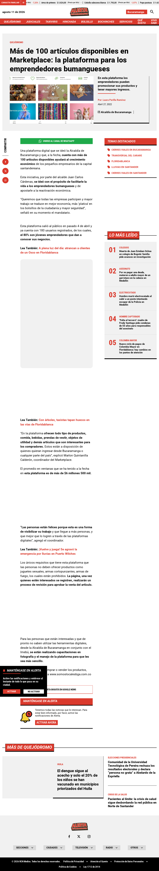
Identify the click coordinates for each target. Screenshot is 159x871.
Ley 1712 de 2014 (91, 867)
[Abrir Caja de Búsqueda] (152, 12)
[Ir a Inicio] (79, 11)
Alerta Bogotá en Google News (56, 689)
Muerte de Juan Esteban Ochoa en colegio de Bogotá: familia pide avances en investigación (135, 254)
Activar (11, 691)
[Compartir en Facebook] (5, 162)
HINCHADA (69, 21)
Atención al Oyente (99, 861)
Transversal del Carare (126, 155)
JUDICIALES (33, 21)
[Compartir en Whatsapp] (5, 180)
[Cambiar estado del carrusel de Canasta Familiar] (23, 2)
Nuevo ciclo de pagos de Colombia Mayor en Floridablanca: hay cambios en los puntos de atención (135, 348)
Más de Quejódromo (29, 747)
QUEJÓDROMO (12, 21)
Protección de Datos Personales (129, 861)
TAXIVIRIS (51, 21)
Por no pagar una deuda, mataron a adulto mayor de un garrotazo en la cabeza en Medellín (134, 276)
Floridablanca (120, 161)
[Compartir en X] (5, 171)
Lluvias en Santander (124, 167)
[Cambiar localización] (136, 12)
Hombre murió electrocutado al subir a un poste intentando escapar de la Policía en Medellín (135, 300)
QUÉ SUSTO (142, 21)
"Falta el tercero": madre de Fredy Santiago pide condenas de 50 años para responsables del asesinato (135, 324)
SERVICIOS (125, 21)
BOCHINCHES (106, 21)
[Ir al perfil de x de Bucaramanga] (78, 836)
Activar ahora (46, 722)
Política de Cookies (68, 867)
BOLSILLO (87, 21)
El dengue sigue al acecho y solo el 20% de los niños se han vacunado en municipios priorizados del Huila (78, 780)
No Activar (34, 691)
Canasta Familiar (10, 2)
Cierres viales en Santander (129, 173)
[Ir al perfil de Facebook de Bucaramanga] (69, 836)
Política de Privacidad (73, 861)
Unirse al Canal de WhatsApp (56, 141)
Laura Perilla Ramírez (114, 100)
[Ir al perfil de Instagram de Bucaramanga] (89, 836)
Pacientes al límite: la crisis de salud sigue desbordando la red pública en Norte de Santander (132, 802)
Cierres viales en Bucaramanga (131, 149)
